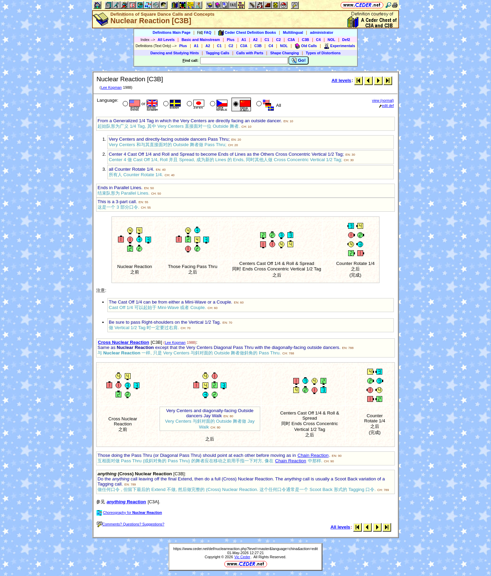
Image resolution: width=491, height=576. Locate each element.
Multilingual (293, 32)
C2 (278, 40)
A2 (255, 40)
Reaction (126, 501)
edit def (386, 105)
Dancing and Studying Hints (174, 53)
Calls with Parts (249, 53)
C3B (305, 40)
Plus (231, 40)
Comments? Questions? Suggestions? (130, 524)
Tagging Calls (217, 53)
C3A (291, 40)
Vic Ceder (242, 557)
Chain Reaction (313, 455)
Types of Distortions (323, 53)
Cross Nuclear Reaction (123, 342)
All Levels (166, 40)
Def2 (346, 40)
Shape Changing (284, 53)
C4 (318, 40)
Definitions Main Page (172, 32)
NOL (332, 40)
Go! (298, 60)
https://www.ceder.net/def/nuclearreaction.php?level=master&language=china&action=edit (245, 549)
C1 (267, 40)
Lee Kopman (111, 87)
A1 (243, 40)
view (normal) (383, 100)
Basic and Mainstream (200, 40)
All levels (341, 80)
